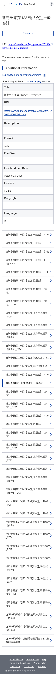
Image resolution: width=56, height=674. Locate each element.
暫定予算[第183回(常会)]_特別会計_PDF (27, 415)
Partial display (34, 81)
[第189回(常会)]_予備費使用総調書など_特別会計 (27, 628)
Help (44, 659)
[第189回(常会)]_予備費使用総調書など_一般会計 (27, 616)
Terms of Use (32, 659)
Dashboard (29, 666)
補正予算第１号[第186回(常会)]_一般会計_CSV (28, 536)
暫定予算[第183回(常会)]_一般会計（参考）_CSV (26, 405)
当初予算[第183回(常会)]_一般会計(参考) (27, 251)
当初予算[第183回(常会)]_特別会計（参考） (26, 291)
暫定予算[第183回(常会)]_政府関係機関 (26, 468)
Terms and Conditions (20, 663)
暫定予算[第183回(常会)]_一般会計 (24, 383)
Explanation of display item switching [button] (24, 75)
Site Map (42, 666)
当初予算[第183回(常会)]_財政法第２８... (27, 357)
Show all (46, 81)
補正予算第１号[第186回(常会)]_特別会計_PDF (28, 548)
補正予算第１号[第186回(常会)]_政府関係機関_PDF (28, 592)
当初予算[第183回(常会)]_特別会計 (24, 280)
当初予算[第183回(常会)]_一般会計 (24, 243)
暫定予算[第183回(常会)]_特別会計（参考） (26, 434)
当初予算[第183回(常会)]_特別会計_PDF (27, 272)
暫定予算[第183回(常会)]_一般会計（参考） (26, 393)
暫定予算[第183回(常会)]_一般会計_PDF (27, 374)
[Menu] (5, 4)
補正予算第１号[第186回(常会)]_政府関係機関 (28, 604)
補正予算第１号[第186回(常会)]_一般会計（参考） (28, 523)
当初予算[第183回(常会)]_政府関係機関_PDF (26, 315)
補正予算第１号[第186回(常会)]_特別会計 (28, 558)
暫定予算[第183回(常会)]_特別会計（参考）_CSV (26, 446)
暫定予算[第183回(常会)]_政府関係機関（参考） (26, 479)
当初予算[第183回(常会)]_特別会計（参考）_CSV (26, 303)
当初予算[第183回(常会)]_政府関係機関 (26, 325)
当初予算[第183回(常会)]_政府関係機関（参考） (26, 335)
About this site (16, 659)
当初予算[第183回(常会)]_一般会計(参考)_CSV (26, 262)
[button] (52, 4)
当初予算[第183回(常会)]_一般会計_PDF (27, 234)
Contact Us (15, 666)
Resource (28, 33)
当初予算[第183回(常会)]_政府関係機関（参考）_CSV (26, 347)
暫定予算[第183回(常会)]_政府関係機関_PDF (26, 458)
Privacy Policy (39, 663)
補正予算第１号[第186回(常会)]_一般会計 (28, 513)
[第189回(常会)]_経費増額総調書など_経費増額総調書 (27, 640)
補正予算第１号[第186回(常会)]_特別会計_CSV (28, 580)
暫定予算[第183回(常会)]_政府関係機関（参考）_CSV (26, 491)
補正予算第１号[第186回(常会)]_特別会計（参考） (28, 568)
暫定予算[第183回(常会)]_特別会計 (24, 424)
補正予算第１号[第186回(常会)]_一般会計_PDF (28, 503)
